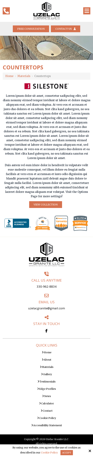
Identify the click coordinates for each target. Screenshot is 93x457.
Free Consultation (31, 28)
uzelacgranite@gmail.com (46, 308)
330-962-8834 (47, 286)
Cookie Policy (49, 452)
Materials (23, 76)
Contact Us (65, 28)
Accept (66, 452)
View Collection (46, 204)
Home (9, 76)
